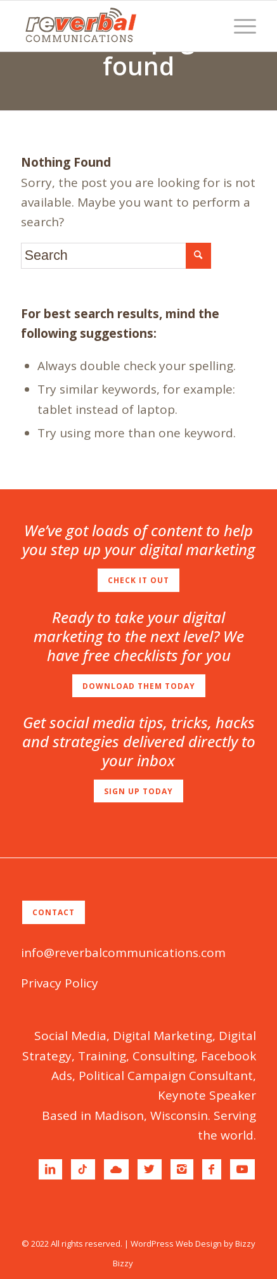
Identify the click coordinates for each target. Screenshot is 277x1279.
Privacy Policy (59, 983)
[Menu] (238, 26)
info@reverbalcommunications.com (123, 952)
